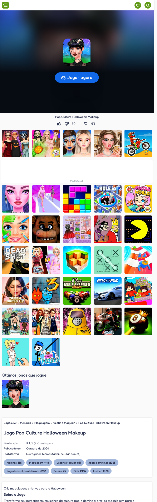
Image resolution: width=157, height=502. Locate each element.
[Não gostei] (67, 123)
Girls (79, 430)
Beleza (60, 430)
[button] (85, 123)
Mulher (101, 430)
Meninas (25, 382)
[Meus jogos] (137, 5)
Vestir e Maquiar (64, 382)
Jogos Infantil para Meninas (26, 430)
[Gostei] (59, 123)
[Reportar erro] (74, 123)
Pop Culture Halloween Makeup (99, 382)
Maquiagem (42, 382)
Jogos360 (10, 382)
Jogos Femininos (102, 422)
